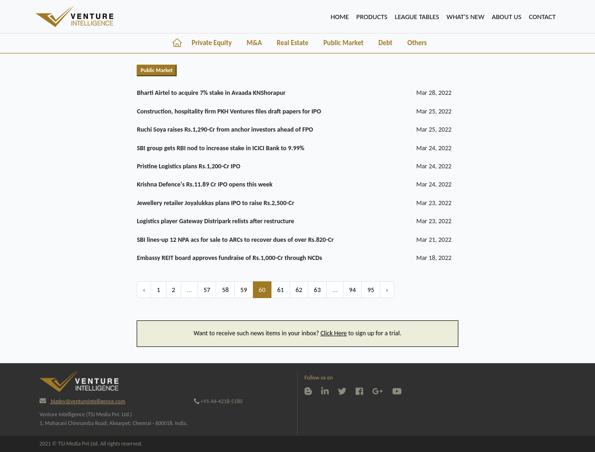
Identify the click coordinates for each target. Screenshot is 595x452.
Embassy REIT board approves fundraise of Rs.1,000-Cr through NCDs (229, 258)
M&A (254, 43)
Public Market (344, 43)
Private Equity (211, 43)
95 (370, 290)
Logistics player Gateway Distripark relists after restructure (215, 221)
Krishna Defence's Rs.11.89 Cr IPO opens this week (204, 184)
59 (243, 290)
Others (417, 43)
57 (207, 290)
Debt (385, 43)
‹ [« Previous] (144, 290)
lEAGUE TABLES (417, 17)
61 (280, 290)
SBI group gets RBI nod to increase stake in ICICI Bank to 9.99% (220, 148)
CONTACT (542, 17)
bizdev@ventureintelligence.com (82, 401)
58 (225, 290)
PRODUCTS (372, 17)
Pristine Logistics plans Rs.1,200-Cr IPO (188, 166)
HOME (341, 16)
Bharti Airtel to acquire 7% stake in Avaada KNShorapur (211, 93)
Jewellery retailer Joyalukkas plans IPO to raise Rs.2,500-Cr (215, 203)
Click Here (333, 333)
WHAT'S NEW (465, 17)
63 (317, 290)
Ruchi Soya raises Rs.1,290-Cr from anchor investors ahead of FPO (225, 129)
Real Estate (292, 43)
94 (352, 290)
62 (299, 290)
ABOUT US (507, 17)
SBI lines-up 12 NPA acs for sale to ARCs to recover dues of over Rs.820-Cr (235, 240)
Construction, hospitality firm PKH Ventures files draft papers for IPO (229, 111)
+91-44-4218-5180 (218, 401)
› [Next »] (387, 290)
